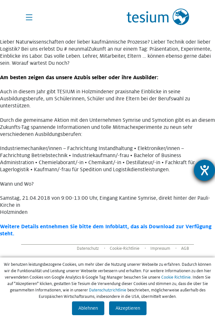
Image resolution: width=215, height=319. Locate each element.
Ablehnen (88, 308)
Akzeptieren (127, 308)
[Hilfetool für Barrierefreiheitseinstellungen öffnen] (204, 170)
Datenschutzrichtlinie (107, 290)
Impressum (160, 248)
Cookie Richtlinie (176, 277)
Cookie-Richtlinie (124, 248)
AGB (185, 248)
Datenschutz (88, 248)
